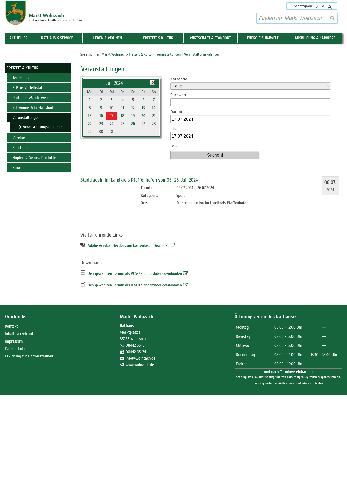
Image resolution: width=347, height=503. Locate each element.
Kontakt (11, 434)
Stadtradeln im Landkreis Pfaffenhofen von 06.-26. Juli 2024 (139, 288)
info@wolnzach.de (140, 466)
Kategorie (178, 187)
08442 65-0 (135, 453)
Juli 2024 (114, 192)
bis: (173, 237)
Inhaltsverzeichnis (19, 442)
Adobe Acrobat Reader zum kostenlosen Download (129, 354)
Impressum (14, 449)
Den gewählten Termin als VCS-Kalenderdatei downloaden (135, 381)
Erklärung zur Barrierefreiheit (29, 464)
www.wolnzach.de (140, 473)
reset (174, 254)
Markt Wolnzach (136, 425)
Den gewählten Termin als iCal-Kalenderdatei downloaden (135, 393)
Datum (176, 220)
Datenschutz (15, 457)
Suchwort (178, 203)
